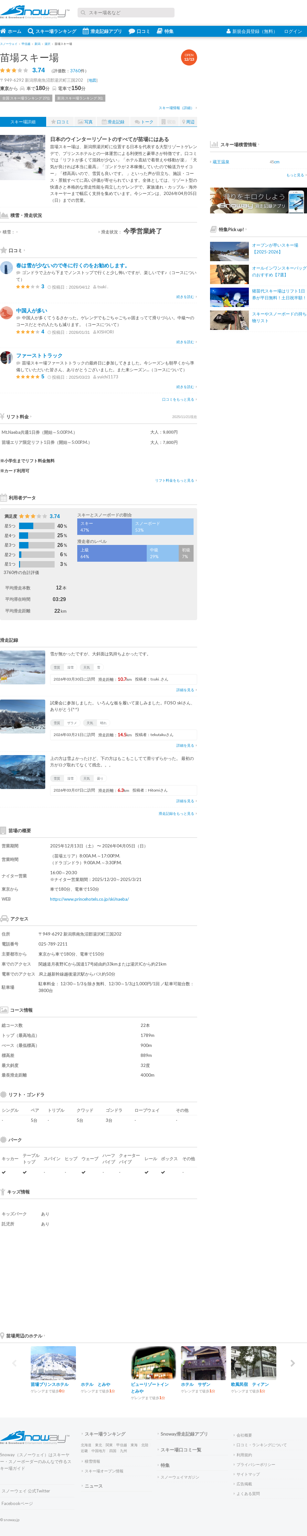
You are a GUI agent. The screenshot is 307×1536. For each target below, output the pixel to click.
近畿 (84, 1451)
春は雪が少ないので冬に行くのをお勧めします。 (73, 265)
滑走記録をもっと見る (178, 813)
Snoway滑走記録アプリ (183, 1434)
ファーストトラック (39, 355)
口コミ (139, 31)
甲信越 (121, 1445)
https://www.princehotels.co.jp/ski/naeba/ (89, 899)
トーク (144, 122)
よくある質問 (247, 1493)
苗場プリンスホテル (50, 1384)
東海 (134, 1445)
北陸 (144, 1445)
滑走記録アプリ (102, 31)
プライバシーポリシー (254, 1464)
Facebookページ (17, 1503)
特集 (165, 31)
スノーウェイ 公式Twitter (26, 1490)
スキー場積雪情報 (233, 144)
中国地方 (98, 1451)
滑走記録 (113, 122)
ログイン (293, 31)
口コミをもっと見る (179, 399)
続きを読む (186, 296)
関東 (109, 1445)
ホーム (10, 31)
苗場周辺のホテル (22, 1335)
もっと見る (296, 175)
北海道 (86, 1445)
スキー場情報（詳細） (178, 108)
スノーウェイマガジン (178, 1477)
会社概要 (243, 1435)
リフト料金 (16, 416)
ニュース (92, 1486)
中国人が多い (31, 310)
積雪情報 (91, 1461)
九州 (123, 1451)
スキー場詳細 (23, 121)
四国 (112, 1451)
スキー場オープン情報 (102, 1471)
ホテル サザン (195, 1384)
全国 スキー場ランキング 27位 (26, 98)
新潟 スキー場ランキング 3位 (80, 98)
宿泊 (168, 122)
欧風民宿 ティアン (250, 1384)
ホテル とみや (95, 1384)
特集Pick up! (228, 229)
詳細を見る (186, 690)
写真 (85, 122)
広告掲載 (243, 1483)
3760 (75, 70)
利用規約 (243, 1454)
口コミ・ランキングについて (260, 1444)
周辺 (188, 122)
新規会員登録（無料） (252, 31)
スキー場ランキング (52, 31)
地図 (92, 80)
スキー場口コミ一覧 (179, 1449)
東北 (98, 1445)
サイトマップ (247, 1474)
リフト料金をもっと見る (176, 480)
